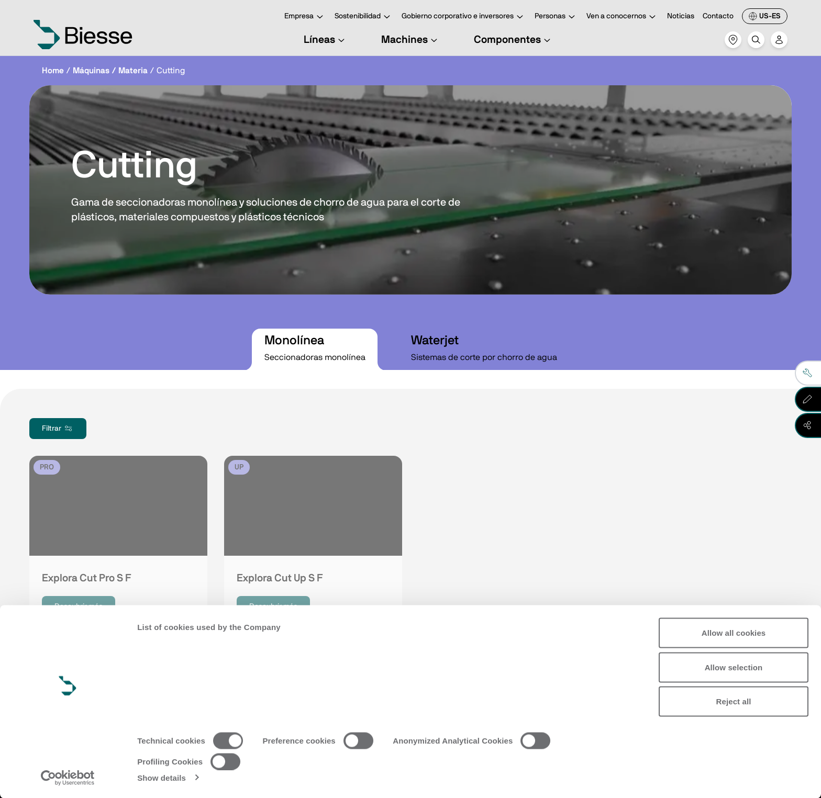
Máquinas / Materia (110, 70)
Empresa (305, 17)
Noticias (680, 16)
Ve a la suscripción (111, 693)
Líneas (326, 40)
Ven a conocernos (622, 17)
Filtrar (58, 428)
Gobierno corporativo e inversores (464, 17)
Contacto (718, 16)
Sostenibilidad (364, 17)
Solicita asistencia (493, 693)
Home (53, 70)
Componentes (513, 40)
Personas (556, 17)
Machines (410, 40)
